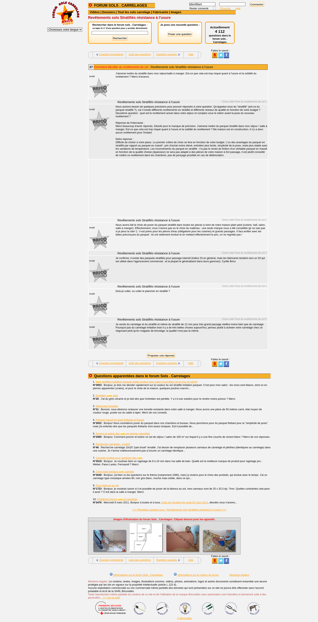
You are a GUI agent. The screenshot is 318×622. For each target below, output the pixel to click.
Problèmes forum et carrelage (117, 499)
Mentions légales (239, 574)
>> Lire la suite (110, 597)
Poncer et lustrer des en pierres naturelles (123, 433)
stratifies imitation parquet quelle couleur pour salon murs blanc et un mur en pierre (146, 381)
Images (176, 12)
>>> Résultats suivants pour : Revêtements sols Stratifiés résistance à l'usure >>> (179, 509)
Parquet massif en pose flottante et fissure (120, 419)
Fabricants (160, 12)
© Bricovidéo (184, 618)
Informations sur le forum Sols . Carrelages (136, 574)
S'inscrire (225, 8)
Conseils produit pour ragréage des (119, 457)
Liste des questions (140, 54)
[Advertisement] (189, 188)
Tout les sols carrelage (134, 12)
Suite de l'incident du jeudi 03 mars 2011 (184, 502)
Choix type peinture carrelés (115, 471)
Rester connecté (199, 8)
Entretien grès (107, 395)
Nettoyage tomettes (107, 406)
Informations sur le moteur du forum (196, 574)
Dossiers (108, 12)
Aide (238, 8)
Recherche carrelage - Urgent (113, 444)
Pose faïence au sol (107, 485)
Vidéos (95, 12)
